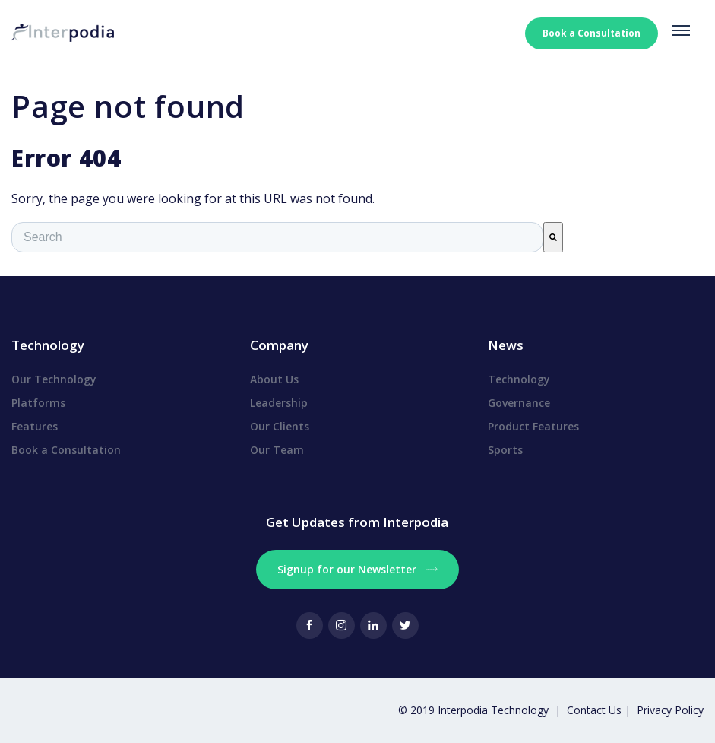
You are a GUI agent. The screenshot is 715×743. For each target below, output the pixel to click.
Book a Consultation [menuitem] (66, 450)
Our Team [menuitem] (277, 450)
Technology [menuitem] (519, 379)
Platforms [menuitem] (38, 402)
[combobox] (277, 237)
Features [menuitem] (34, 426)
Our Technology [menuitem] (53, 379)
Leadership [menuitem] (279, 402)
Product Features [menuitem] (533, 426)
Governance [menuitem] (519, 402)
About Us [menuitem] (274, 379)
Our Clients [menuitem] (279, 426)
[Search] (553, 237)
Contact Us (596, 710)
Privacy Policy (670, 710)
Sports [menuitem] (505, 450)
